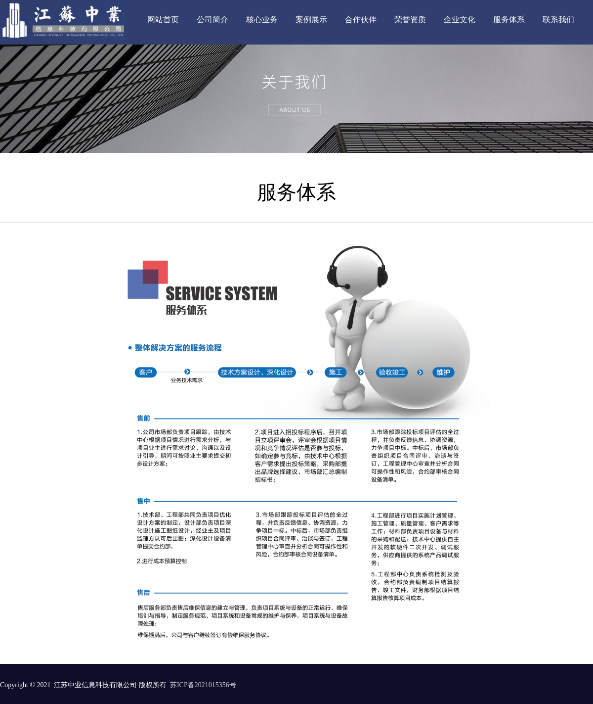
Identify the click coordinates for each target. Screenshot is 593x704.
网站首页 (163, 19)
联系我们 (558, 19)
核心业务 (262, 19)
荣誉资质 (410, 19)
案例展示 (311, 19)
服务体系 (509, 19)
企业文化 (459, 19)
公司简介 (212, 19)
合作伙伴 (361, 19)
